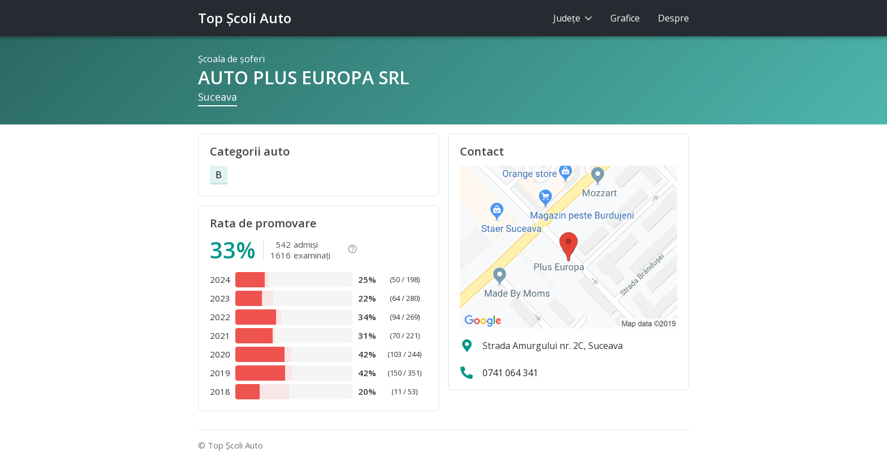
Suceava (217, 97)
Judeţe (572, 18)
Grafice (625, 18)
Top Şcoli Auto (244, 17)
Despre (673, 18)
